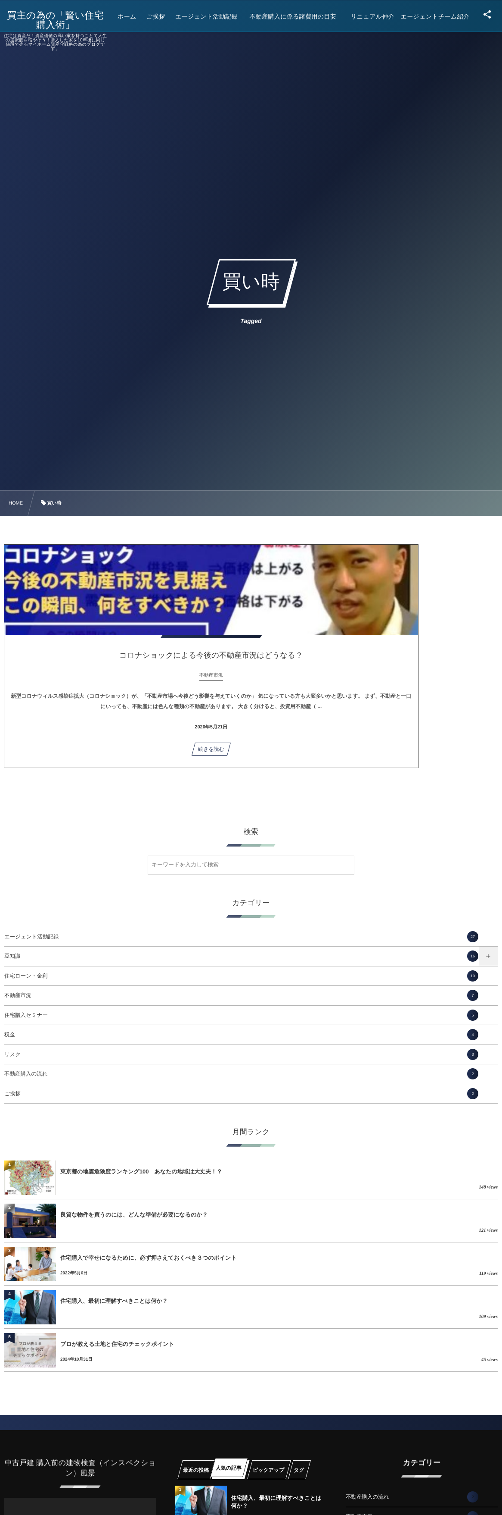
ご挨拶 (241, 1093)
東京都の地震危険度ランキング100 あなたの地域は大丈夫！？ (141, 1171)
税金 (241, 1034)
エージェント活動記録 (241, 936)
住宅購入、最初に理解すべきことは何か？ (113, 1301)
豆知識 (241, 956)
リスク (241, 1054)
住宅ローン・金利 (241, 976)
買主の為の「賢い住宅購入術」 (61, 20)
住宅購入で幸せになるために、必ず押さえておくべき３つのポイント (148, 1258)
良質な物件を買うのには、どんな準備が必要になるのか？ (134, 1214)
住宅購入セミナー (241, 1015)
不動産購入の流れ (241, 1073)
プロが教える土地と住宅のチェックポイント (117, 1344)
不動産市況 (241, 995)
